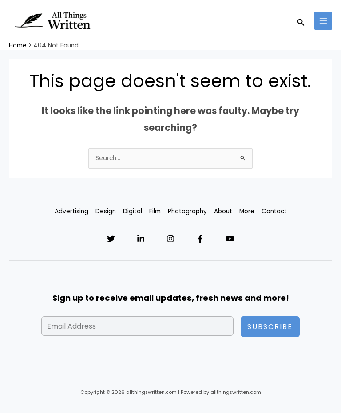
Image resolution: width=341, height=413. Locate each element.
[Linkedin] (140, 239)
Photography (187, 212)
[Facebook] (201, 239)
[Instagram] (170, 239)
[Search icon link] (301, 21)
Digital (132, 212)
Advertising (71, 212)
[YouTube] (231, 239)
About (223, 212)
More (246, 212)
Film (155, 212)
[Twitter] (110, 239)
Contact (274, 212)
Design (105, 212)
